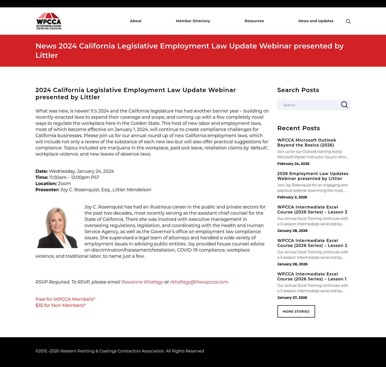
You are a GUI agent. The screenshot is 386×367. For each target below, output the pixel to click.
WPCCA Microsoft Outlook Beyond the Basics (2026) (307, 142)
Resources (254, 21)
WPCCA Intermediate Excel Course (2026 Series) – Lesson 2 (312, 243)
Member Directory (193, 21)
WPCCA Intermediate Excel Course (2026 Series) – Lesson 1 (312, 276)
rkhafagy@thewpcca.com (199, 282)
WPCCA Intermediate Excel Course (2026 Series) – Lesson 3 (312, 209)
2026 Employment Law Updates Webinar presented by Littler (313, 176)
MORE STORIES (296, 311)
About (136, 21)
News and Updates (316, 21)
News (45, 45)
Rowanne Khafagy (142, 282)
